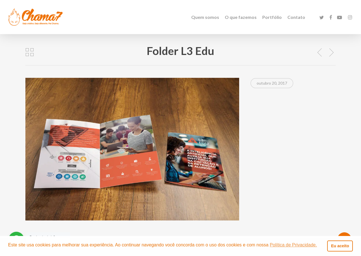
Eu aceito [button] (340, 246)
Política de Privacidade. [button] (293, 244)
